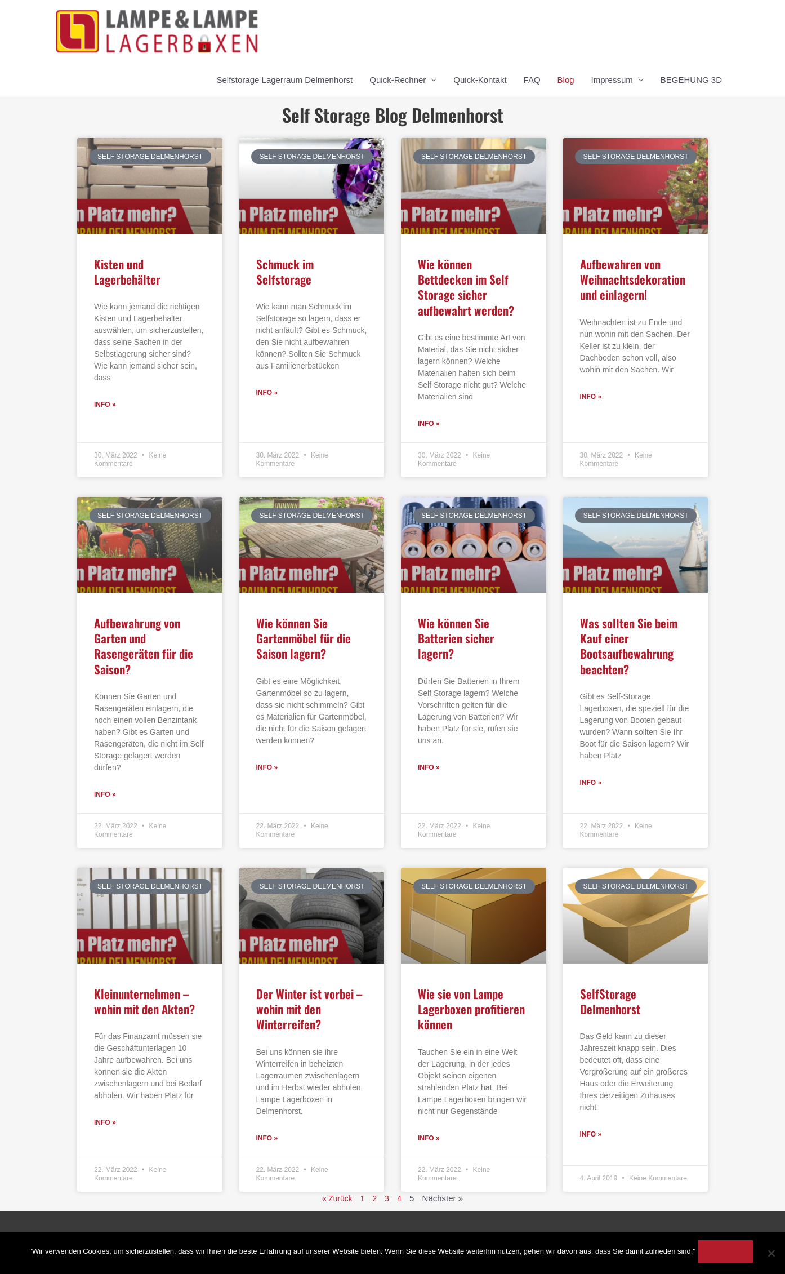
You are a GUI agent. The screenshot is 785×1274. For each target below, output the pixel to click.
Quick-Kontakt (479, 80)
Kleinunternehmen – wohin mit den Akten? (144, 1002)
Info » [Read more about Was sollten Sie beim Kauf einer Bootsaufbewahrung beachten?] (591, 784)
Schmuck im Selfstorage (285, 271)
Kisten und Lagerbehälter (127, 271)
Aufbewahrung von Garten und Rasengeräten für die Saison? (143, 646)
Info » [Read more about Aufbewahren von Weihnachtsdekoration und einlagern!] (591, 397)
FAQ (532, 80)
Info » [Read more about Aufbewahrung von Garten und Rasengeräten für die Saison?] (105, 796)
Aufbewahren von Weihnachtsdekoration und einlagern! (632, 279)
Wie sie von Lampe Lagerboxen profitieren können (471, 1010)
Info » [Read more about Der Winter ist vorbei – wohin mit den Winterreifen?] (267, 1140)
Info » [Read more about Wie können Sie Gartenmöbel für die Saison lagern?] (267, 769)
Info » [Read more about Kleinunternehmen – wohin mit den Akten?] (105, 1124)
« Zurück (336, 1200)
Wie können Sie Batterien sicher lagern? (456, 639)
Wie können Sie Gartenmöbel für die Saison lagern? (303, 639)
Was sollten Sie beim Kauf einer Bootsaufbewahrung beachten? (628, 646)
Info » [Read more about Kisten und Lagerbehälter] (105, 405)
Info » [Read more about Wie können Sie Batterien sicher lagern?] (429, 769)
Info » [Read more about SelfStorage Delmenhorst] (591, 1136)
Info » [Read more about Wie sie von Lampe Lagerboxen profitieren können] (429, 1140)
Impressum (612, 80)
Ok (728, 1254)
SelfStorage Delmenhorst (610, 1002)
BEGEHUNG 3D (691, 80)
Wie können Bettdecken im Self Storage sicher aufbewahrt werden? (466, 287)
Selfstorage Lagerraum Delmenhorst (285, 80)
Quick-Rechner (397, 80)
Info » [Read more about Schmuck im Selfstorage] (267, 393)
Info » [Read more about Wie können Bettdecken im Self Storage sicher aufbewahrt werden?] (429, 424)
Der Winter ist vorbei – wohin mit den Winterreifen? (309, 1010)
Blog (565, 80)
